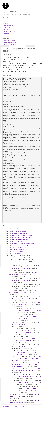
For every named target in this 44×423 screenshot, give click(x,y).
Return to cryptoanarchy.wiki (10, 25)
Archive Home (7, 27)
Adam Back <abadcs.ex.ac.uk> (20, 231)
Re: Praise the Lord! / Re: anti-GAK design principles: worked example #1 (25, 364)
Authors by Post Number (9, 31)
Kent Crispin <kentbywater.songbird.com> (23, 243)
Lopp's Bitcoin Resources (9, 40)
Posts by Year (7, 29)
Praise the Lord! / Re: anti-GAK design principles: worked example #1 (26, 358)
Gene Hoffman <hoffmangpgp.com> (21, 237)
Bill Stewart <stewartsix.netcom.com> (22, 235)
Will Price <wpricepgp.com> (19, 253)
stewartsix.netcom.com (18, 249)
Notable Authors (7, 33)
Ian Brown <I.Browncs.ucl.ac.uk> (20, 239)
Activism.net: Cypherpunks (10, 44)
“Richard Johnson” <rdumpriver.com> (21, 245)
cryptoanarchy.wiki (10, 11)
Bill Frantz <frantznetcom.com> (20, 233)
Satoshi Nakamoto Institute (10, 42)
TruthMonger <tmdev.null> (18, 251)
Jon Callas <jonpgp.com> (18, 241)
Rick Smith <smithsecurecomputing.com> (23, 247)
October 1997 (14, 228)
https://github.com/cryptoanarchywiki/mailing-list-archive (13, 406)
